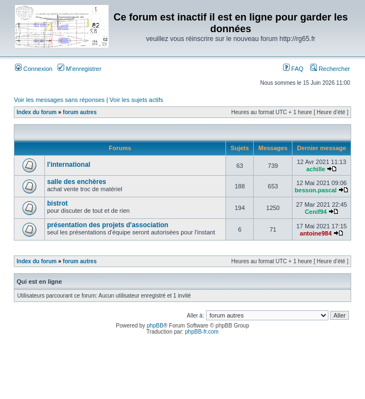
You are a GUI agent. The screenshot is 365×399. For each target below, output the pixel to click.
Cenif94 (316, 211)
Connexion (34, 68)
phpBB (155, 326)
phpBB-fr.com (202, 332)
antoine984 (315, 233)
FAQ (293, 68)
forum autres (79, 112)
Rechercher (330, 68)
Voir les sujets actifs (136, 99)
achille (315, 169)
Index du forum (36, 112)
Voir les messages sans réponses (59, 99)
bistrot (57, 203)
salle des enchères (76, 182)
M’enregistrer (79, 68)
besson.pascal (316, 190)
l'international (68, 164)
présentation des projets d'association (107, 225)
